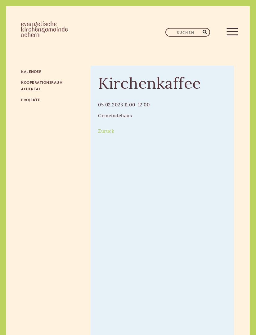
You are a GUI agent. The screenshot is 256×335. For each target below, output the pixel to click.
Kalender (31, 71)
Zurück (106, 131)
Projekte (30, 99)
